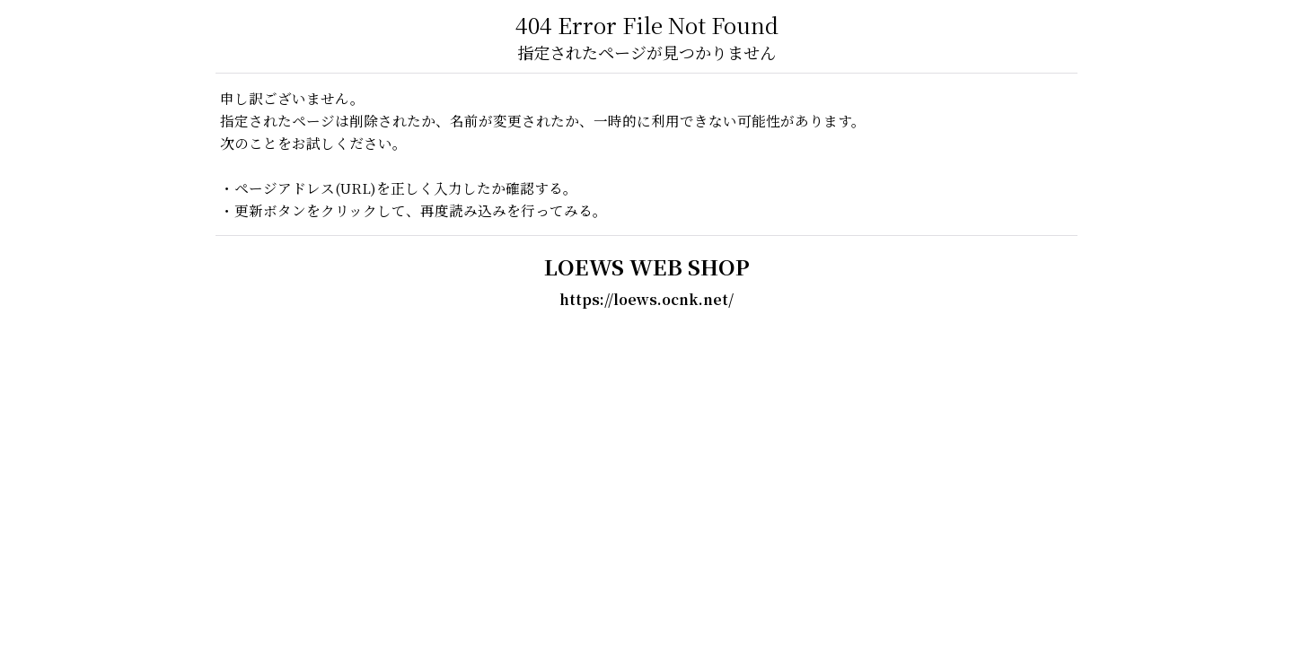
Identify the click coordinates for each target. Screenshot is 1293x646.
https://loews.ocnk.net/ (646, 299)
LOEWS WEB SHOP (647, 266)
